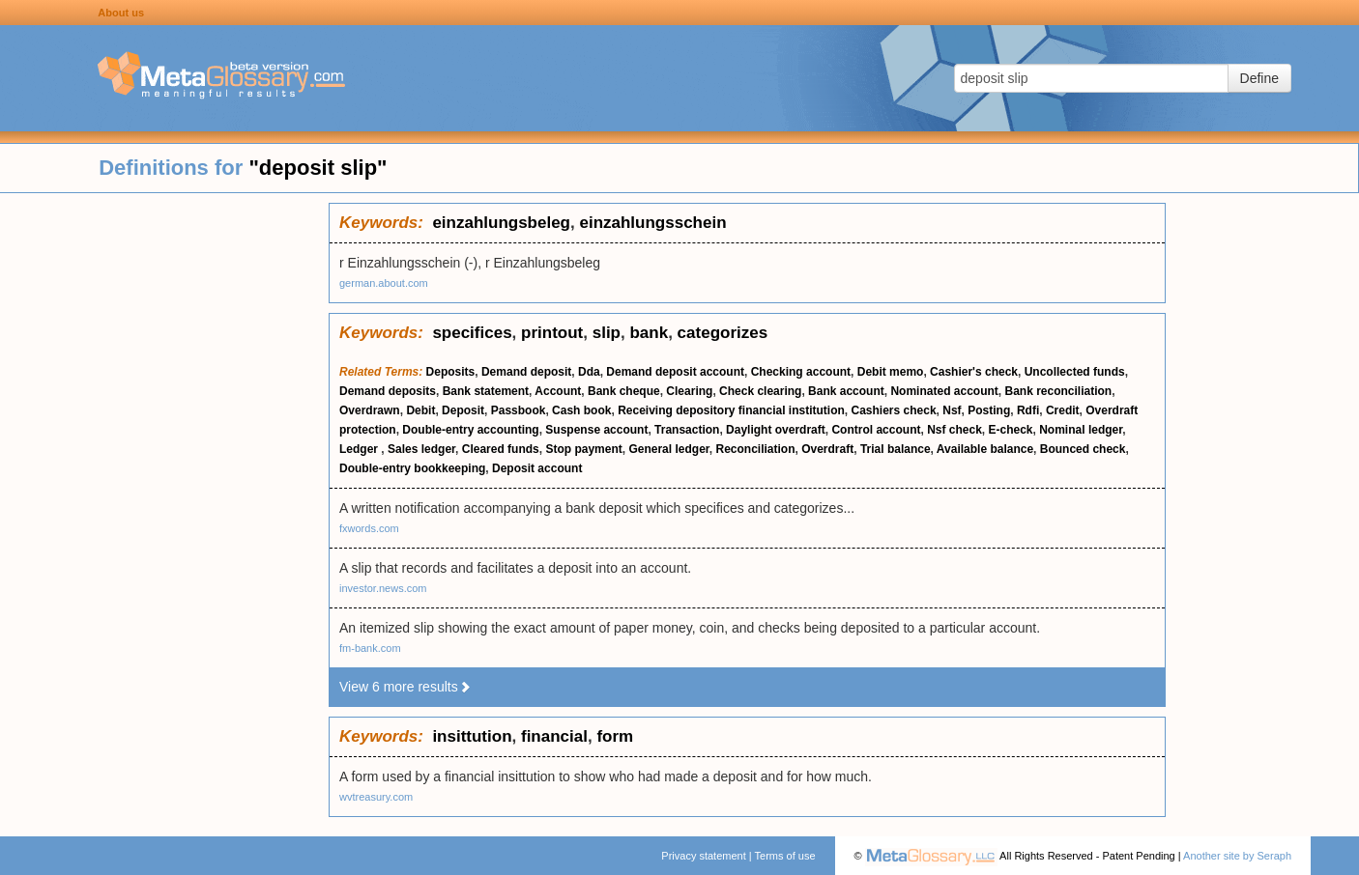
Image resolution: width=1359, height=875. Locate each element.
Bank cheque (624, 391)
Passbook (518, 410)
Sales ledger (421, 449)
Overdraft (827, 449)
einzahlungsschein (652, 222)
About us (121, 12)
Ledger (360, 449)
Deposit (463, 410)
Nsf (951, 410)
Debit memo (890, 372)
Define (1259, 78)
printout (552, 333)
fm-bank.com (370, 648)
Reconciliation (755, 449)
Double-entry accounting (470, 430)
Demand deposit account (675, 372)
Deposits (451, 372)
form (614, 736)
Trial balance (895, 449)
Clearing (689, 391)
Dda (589, 372)
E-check (1011, 430)
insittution (471, 736)
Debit (420, 410)
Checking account (801, 372)
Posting (989, 410)
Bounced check (1083, 449)
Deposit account (537, 468)
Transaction (686, 430)
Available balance (985, 449)
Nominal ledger (1080, 430)
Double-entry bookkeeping (412, 468)
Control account (875, 430)
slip (607, 333)
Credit (1063, 410)
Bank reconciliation (1058, 391)
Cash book (581, 410)
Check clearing (760, 391)
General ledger (668, 449)
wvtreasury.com (376, 797)
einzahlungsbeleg (501, 222)
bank (648, 333)
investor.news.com (382, 588)
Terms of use (785, 855)
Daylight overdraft (775, 430)
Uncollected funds (1075, 372)
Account (558, 391)
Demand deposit (526, 372)
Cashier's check (974, 372)
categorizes (723, 333)
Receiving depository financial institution (731, 410)
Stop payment (583, 449)
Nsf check (954, 430)
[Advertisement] (164, 492)
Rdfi (1028, 410)
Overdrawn (369, 410)
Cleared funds (500, 449)
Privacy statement (703, 855)
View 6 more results (405, 686)
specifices (471, 333)
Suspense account (596, 430)
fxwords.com (369, 528)
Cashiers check (894, 410)
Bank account (846, 391)
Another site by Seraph (1237, 855)
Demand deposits (387, 391)
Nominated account (944, 391)
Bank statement (486, 391)
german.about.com (383, 283)
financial (554, 736)
